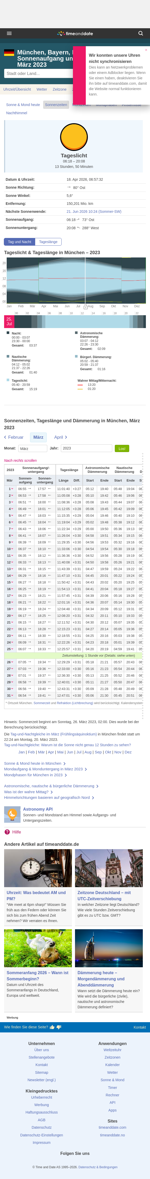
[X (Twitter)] (66, 1163)
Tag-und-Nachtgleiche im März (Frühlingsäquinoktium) (54, 734)
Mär (41, 752)
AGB (41, 1120)
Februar (16, 437)
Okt (108, 752)
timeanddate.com (112, 1127)
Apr (51, 752)
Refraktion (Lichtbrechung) (75, 703)
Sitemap (41, 1072)
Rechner (112, 1095)
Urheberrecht (41, 1097)
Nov (117, 752)
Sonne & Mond (113, 1080)
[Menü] (9, 33)
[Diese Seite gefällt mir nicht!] (59, 1027)
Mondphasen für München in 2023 (33, 775)
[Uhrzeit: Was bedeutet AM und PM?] (38, 887)
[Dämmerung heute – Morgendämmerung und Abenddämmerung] (109, 970)
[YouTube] (92, 1163)
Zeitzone (60, 89)
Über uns (41, 1050)
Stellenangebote (41, 1057)
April (58, 437)
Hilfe (16, 832)
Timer (112, 1088)
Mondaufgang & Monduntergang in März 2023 (43, 769)
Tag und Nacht (19, 242)
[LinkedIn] (75, 1163)
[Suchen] (141, 33)
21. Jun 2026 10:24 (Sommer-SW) (94, 211)
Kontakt (140, 1027)
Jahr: (55, 448)
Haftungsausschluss (41, 1112)
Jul (78, 752)
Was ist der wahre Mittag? (26, 792)
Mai (60, 752)
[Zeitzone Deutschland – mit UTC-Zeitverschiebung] (109, 885)
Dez (128, 752)
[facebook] (57, 1163)
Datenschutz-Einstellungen (41, 1135)
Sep (98, 752)
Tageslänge (48, 242)
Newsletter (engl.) (41, 1080)
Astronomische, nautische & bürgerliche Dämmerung (49, 786)
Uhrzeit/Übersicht (17, 89)
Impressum (41, 1142)
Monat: (10, 448)
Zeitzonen (112, 1057)
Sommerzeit (42, 703)
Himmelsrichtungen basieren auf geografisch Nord (47, 797)
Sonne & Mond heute (23, 105)
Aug (88, 752)
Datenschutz (42, 1127)
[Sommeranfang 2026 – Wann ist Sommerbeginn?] (38, 965)
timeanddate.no (112, 1135)
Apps (112, 1110)
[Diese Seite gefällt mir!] (52, 1027)
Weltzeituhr (112, 1050)
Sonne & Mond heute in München (32, 763)
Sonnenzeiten (56, 105)
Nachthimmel (16, 113)
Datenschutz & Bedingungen (97, 1167)
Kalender (112, 1065)
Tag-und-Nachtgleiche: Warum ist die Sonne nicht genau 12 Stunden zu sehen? (67, 745)
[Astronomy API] (75, 814)
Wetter (41, 89)
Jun (70, 752)
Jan (21, 752)
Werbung (41, 1105)
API (113, 1102)
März (38, 437)
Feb (31, 752)
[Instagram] (84, 1163)
